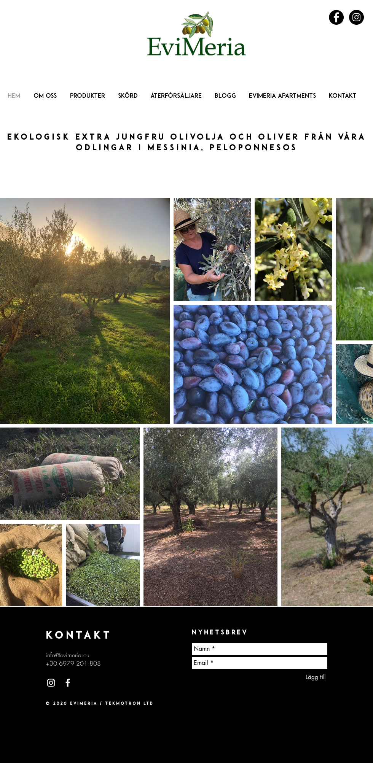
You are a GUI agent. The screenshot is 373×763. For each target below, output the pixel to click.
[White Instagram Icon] (51, 682)
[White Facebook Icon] (67, 682)
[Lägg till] (315, 677)
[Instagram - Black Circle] (356, 17)
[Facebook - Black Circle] (336, 17)
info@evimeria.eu (67, 655)
